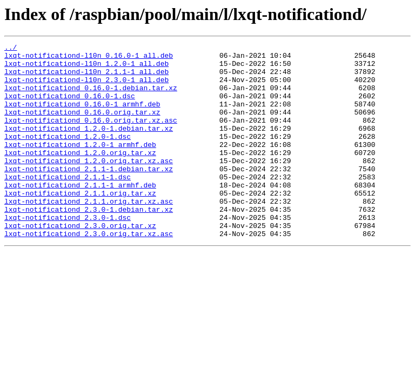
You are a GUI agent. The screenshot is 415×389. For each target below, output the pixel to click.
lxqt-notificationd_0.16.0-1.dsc (69, 107)
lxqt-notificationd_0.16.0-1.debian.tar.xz (90, 97)
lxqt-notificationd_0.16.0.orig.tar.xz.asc (90, 136)
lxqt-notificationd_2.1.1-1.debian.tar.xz (88, 194)
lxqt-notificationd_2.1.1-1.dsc (67, 204)
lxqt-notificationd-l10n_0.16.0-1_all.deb (88, 58)
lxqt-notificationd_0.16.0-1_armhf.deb (82, 117)
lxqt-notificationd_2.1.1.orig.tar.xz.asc (88, 233)
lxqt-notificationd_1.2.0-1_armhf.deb (80, 165)
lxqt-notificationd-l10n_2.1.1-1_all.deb (86, 78)
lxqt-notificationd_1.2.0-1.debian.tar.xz (88, 146)
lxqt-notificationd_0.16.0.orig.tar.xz (82, 126)
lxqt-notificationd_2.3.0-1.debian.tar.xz (88, 243)
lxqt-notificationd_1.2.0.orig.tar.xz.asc (88, 185)
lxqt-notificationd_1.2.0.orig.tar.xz (80, 175)
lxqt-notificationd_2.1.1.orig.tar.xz (80, 224)
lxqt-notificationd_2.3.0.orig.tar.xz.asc (88, 272)
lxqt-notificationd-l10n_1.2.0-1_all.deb (86, 68)
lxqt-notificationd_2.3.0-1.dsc (67, 253)
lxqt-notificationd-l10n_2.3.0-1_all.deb (86, 87)
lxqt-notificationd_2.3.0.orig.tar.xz (80, 262)
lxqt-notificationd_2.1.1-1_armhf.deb (80, 214)
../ (10, 48)
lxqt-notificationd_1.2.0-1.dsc (67, 155)
